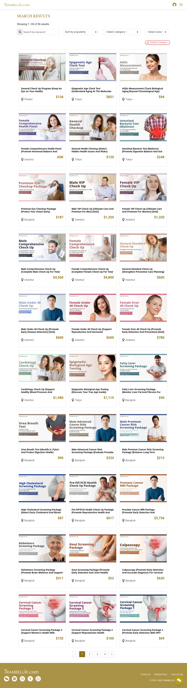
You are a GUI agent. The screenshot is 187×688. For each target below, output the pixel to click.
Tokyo (78, 99)
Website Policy (160, 674)
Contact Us (145, 674)
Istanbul (29, 159)
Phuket (28, 99)
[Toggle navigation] (181, 5)
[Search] (38, 32)
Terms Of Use (177, 674)
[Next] (111, 654)
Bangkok (29, 219)
